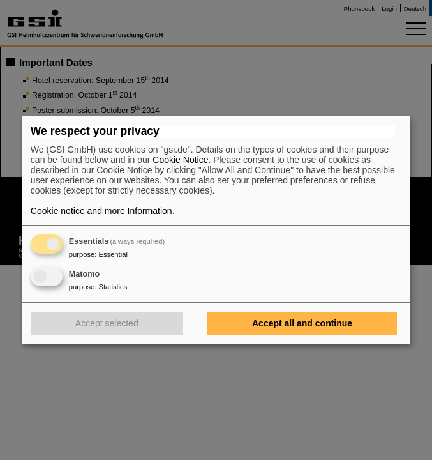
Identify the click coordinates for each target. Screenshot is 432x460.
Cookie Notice (180, 160)
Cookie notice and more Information (101, 211)
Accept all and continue (302, 323)
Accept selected (106, 323)
